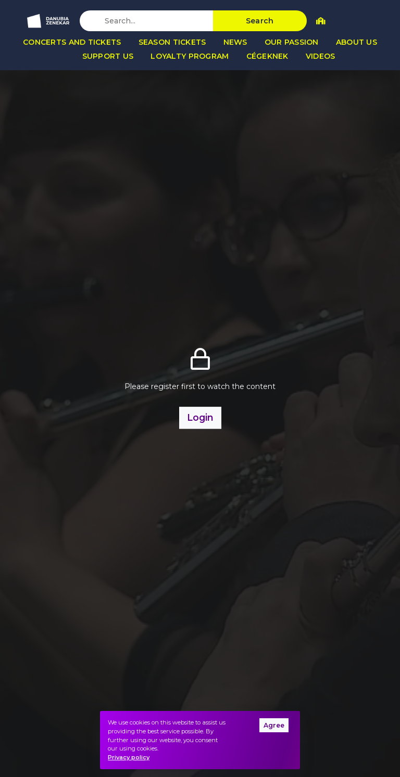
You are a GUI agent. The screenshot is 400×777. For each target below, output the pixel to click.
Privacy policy (128, 757)
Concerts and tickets (72, 42)
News (235, 42)
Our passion (292, 42)
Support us (108, 56)
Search (260, 20)
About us (356, 42)
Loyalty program (190, 56)
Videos (320, 56)
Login (200, 417)
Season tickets (172, 42)
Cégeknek (267, 56)
